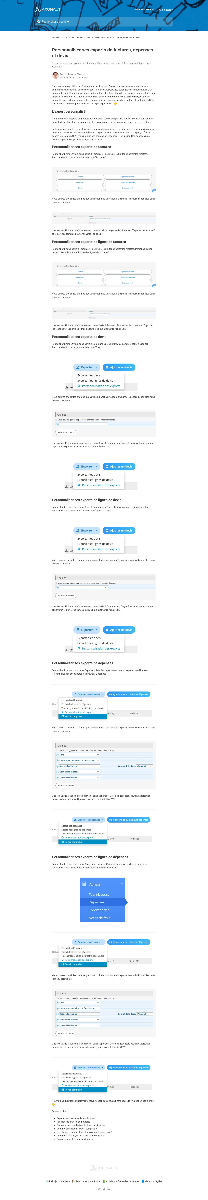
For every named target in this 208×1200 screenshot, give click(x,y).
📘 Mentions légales (151, 1182)
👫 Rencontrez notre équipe (86, 1182)
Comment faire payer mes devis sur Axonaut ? (80, 1136)
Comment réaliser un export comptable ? (77, 1129)
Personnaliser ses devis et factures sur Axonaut (81, 1126)
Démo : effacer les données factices (75, 1139)
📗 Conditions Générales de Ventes (121, 1182)
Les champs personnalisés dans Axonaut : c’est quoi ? (84, 1133)
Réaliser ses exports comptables (73, 1122)
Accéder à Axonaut (144, 10)
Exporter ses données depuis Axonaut (76, 1119)
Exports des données (73, 38)
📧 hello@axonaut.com (58, 1182)
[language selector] (167, 10)
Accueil (55, 38)
